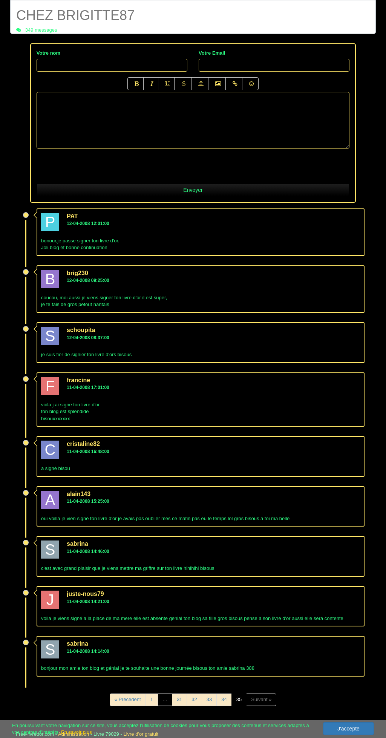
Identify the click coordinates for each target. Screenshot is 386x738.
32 (194, 699)
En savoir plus (76, 732)
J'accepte (348, 729)
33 (209, 699)
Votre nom (48, 53)
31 (179, 699)
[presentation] (94, 163)
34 (224, 699)
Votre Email (212, 53)
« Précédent (128, 699)
